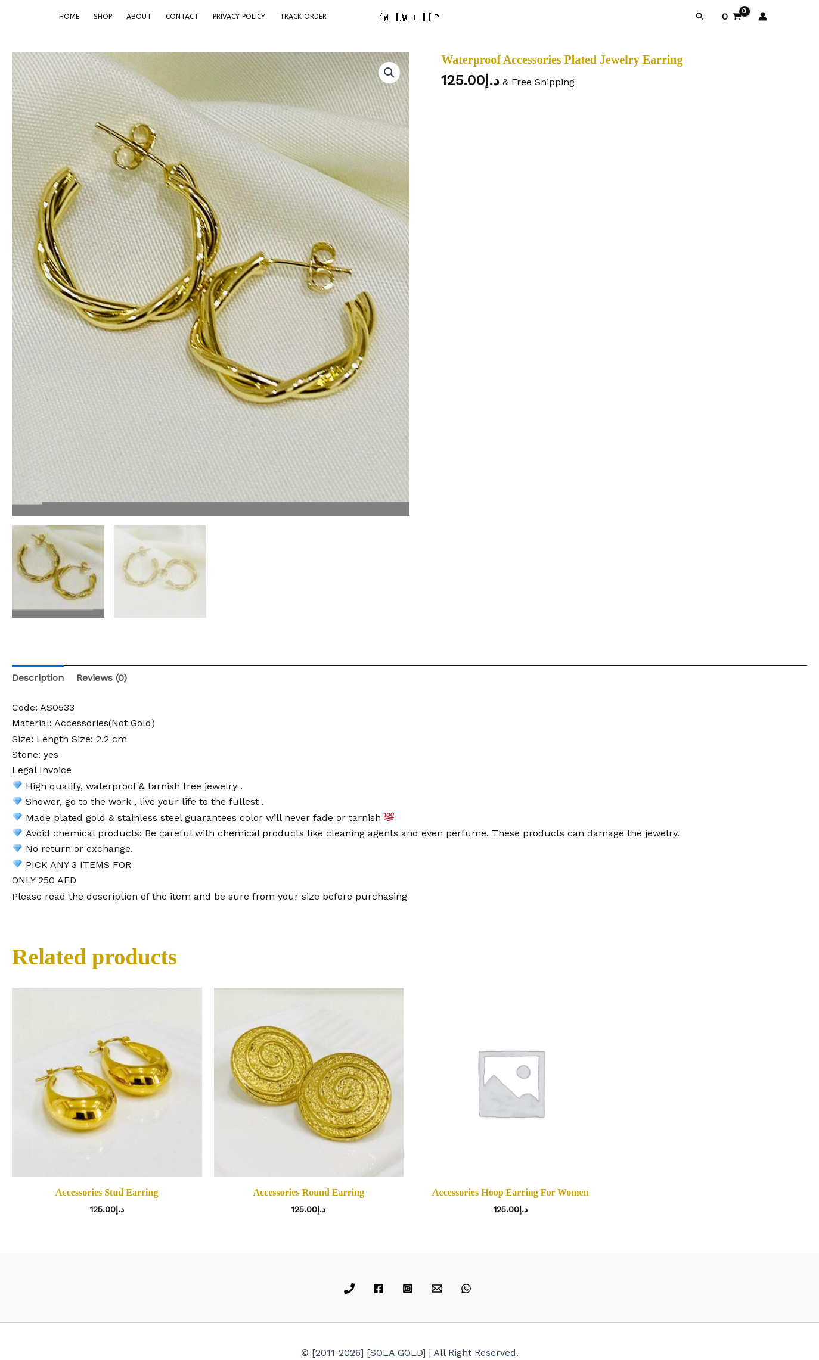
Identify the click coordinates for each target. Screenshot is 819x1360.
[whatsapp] (468, 1288)
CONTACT (182, 17)
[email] (438, 1288)
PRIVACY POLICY (239, 17)
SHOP (103, 17)
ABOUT (138, 17)
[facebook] (381, 1288)
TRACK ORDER (303, 17)
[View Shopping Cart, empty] (731, 16)
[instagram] (410, 1288)
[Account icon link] (762, 16)
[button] (700, 16)
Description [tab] (38, 677)
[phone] (351, 1288)
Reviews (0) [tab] (101, 677)
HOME (69, 17)
